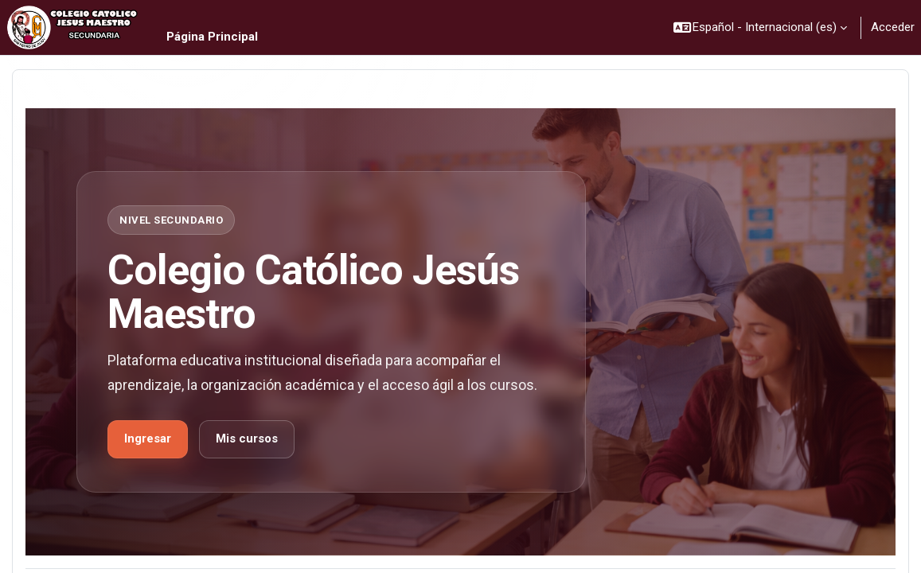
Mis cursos (247, 438)
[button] (761, 27)
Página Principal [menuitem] (212, 36)
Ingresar (147, 438)
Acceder (893, 27)
